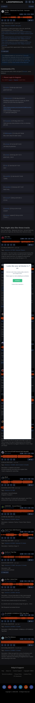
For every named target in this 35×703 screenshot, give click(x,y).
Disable (17, 280)
